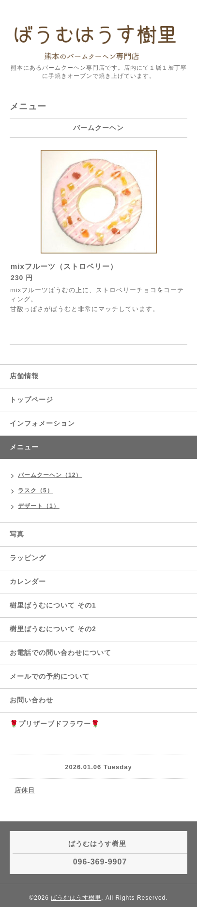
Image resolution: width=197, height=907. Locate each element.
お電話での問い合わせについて (60, 652)
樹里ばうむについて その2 (53, 629)
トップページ (31, 399)
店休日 (25, 790)
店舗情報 (24, 376)
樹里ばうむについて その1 (53, 605)
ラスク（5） (35, 490)
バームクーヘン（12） (50, 475)
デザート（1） (39, 506)
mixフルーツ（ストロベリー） (64, 266)
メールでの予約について (50, 676)
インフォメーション (42, 423)
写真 (17, 534)
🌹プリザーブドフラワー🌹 (55, 724)
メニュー (24, 447)
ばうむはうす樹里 (76, 897)
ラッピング (28, 558)
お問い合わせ (31, 700)
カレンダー (28, 581)
